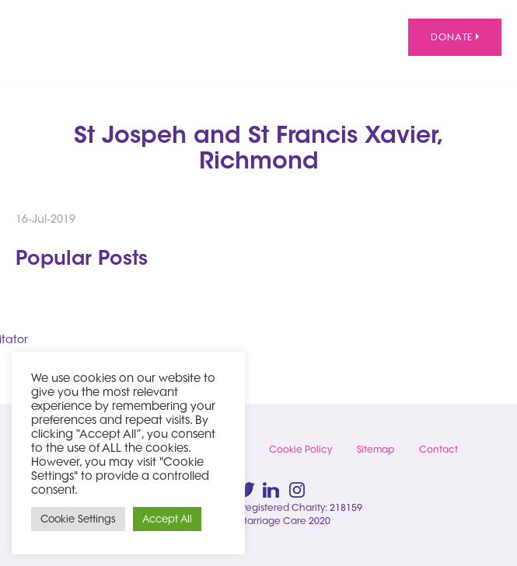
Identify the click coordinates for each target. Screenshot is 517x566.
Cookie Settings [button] (78, 518)
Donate (455, 37)
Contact (438, 449)
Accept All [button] (167, 518)
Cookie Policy (300, 449)
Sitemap (375, 449)
